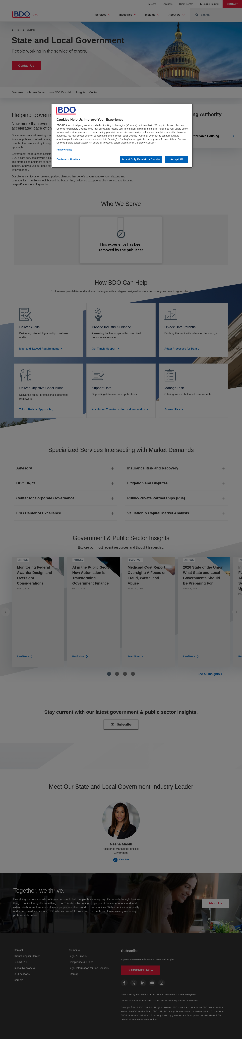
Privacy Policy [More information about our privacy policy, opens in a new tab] (64, 149)
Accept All (176, 159)
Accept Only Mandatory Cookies (141, 159)
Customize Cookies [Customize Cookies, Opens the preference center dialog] (68, 159)
